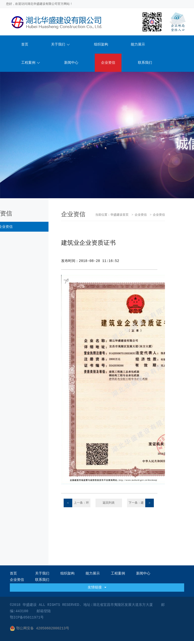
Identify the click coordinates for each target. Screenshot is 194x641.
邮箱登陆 (44, 611)
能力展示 (138, 44)
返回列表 (109, 503)
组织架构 (101, 44)
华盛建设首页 (119, 215)
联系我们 (145, 63)
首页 (24, 44)
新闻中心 (71, 63)
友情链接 (97, 587)
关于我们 (60, 44)
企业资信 (108, 63)
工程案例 (30, 63)
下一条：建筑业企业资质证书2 (141, 503)
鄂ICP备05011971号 (27, 617)
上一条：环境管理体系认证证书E (76, 503)
